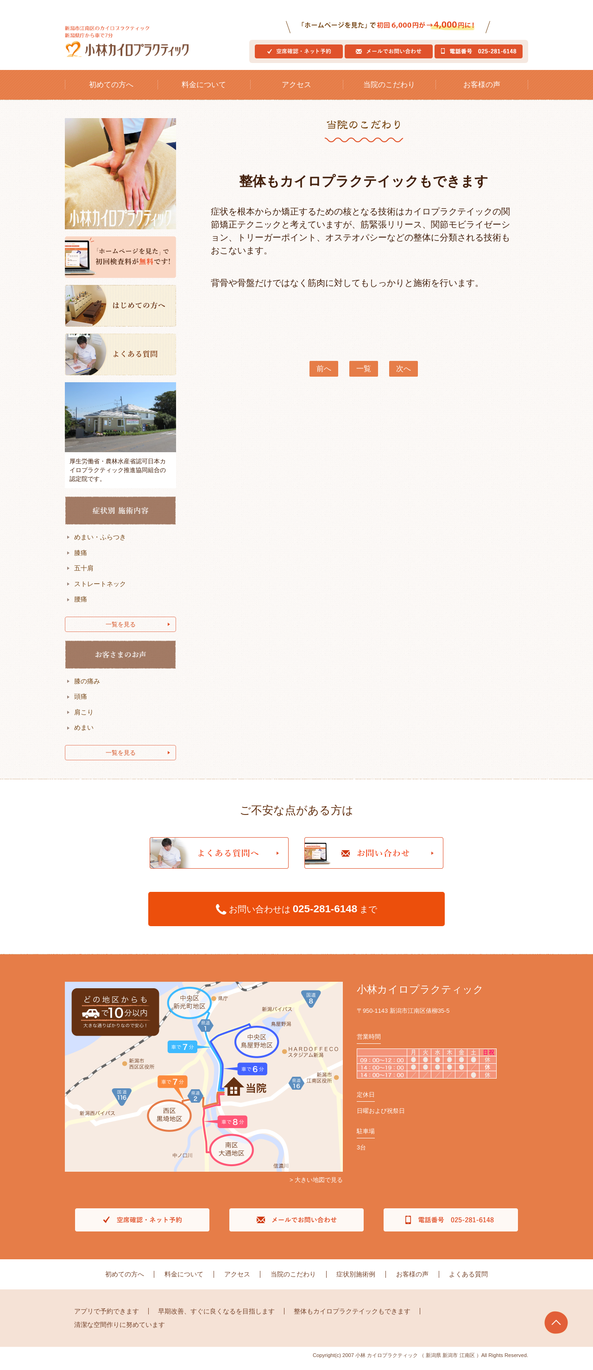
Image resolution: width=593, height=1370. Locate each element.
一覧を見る (121, 630)
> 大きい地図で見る (316, 1186)
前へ (323, 375)
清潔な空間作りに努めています (119, 1331)
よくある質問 (463, 1280)
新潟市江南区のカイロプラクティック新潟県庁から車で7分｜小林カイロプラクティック (135, 44)
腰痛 (80, 606)
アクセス (296, 91)
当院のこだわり (389, 91)
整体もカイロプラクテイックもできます (352, 1317)
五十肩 (84, 574)
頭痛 (80, 703)
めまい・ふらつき (100, 543)
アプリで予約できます (106, 1317)
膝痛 (80, 559)
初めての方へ (111, 91)
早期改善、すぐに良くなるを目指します (216, 1317)
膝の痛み (87, 687)
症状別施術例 (354, 1280)
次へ (403, 375)
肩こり (84, 718)
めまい (84, 734)
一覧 (363, 375)
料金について (204, 91)
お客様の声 (481, 91)
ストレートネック (100, 590)
